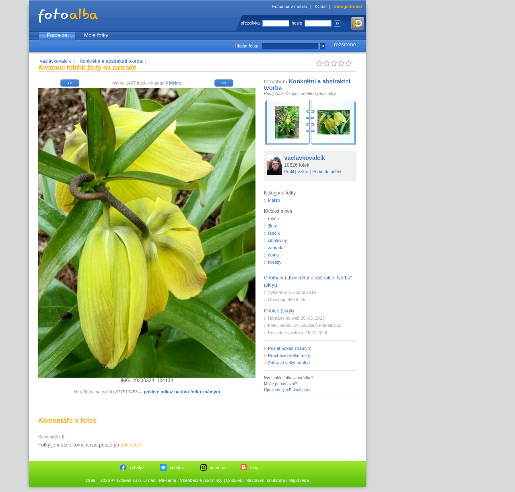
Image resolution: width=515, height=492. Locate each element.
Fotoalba (57, 35)
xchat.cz (218, 467)
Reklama (167, 480)
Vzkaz (303, 171)
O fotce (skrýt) (279, 311)
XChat (321, 6)
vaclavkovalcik (55, 61)
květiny (274, 262)
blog (254, 467)
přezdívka (250, 23)
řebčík (274, 218)
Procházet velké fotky (289, 355)
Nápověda (298, 480)
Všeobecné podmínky (201, 480)
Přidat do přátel (326, 171)
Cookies (234, 480)
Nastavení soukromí (265, 480)
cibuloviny (277, 240)
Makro (175, 83)
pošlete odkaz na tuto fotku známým (182, 391)
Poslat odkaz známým (289, 348)
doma (273, 254)
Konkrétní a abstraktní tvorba (111, 61)
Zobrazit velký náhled (289, 362)
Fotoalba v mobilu (289, 6)
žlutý (272, 225)
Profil (289, 171)
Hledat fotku (246, 45)
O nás (149, 480)
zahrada (276, 247)
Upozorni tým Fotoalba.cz (287, 390)
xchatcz (137, 467)
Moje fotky (96, 35)
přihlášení (130, 445)
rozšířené (345, 44)
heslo (297, 23)
